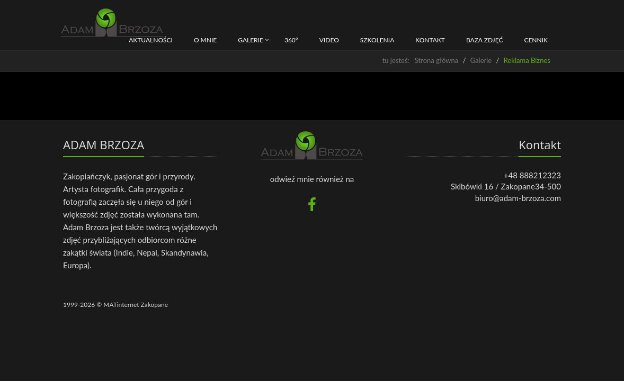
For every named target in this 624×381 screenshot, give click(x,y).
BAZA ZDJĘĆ (484, 40)
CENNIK (536, 40)
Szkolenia (377, 40)
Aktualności (151, 40)
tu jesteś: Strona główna (420, 60)
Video (329, 40)
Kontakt (430, 40)
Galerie (250, 40)
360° (291, 40)
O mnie (205, 40)
